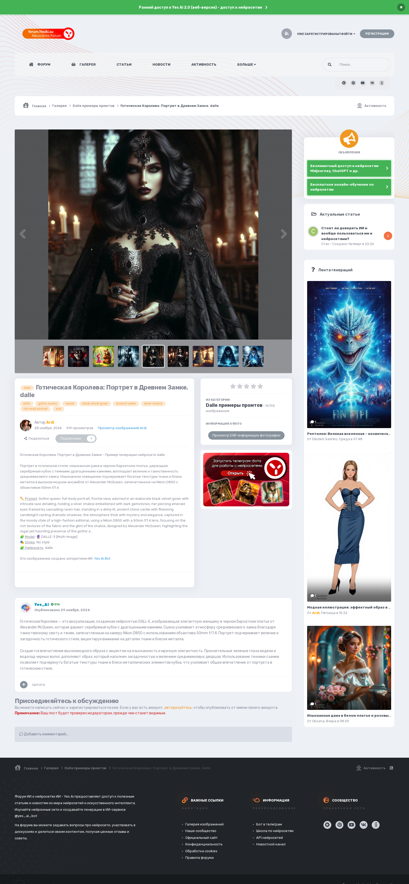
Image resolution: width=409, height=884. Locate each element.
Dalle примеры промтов (234, 405)
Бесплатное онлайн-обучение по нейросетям (342, 187)
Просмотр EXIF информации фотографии (246, 435)
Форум (43, 64)
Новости (161, 64)
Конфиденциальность (204, 844)
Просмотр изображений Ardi (122, 428)
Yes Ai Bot (102, 558)
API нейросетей (269, 838)
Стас (325, 244)
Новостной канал (271, 844)
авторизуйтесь (178, 707)
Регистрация (377, 33)
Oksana (318, 721)
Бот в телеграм (269, 824)
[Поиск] (347, 64)
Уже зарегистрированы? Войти (326, 34)
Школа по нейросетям (274, 831)
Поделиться (36, 438)
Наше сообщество (200, 831)
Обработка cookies (201, 851)
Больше (246, 64)
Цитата (38, 685)
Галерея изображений (204, 824)
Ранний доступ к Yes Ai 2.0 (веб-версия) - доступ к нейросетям (200, 7)
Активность (203, 64)
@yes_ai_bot (26, 816)
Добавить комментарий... (43, 734)
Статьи (124, 64)
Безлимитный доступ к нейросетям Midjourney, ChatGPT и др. (344, 168)
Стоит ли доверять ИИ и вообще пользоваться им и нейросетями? (346, 233)
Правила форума (199, 858)
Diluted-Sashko (324, 439)
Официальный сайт (201, 838)
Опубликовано (62, 610)
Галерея (87, 64)
